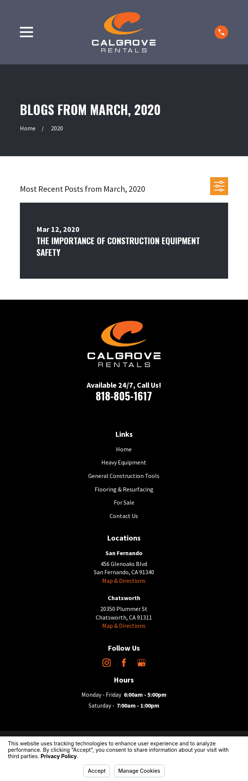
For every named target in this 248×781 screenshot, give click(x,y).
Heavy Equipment (123, 462)
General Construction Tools (123, 475)
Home (124, 449)
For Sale (124, 502)
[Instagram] (106, 663)
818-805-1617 (124, 395)
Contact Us (124, 516)
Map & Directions (124, 580)
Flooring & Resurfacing (124, 489)
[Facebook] (124, 663)
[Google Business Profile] (141, 663)
